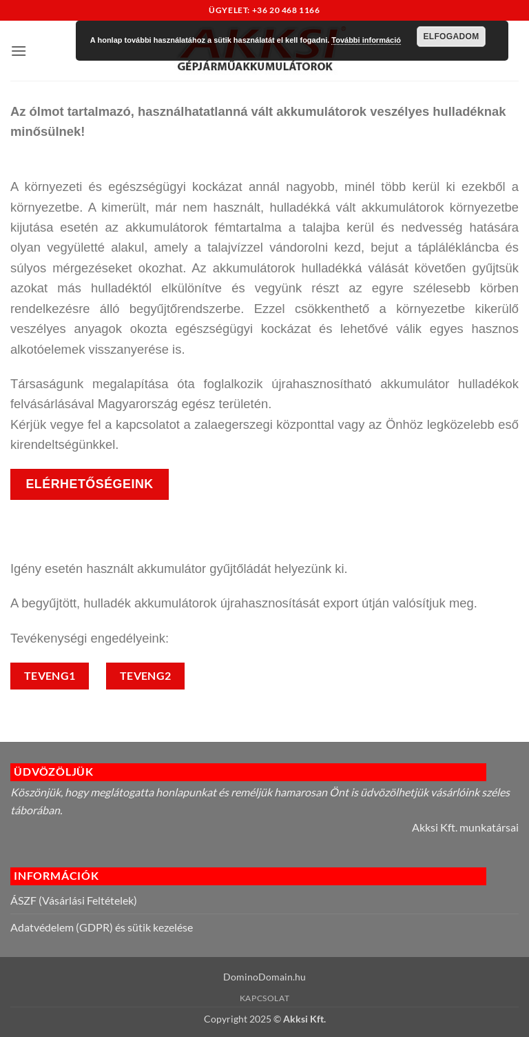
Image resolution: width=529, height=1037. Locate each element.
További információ (366, 40)
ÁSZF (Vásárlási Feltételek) (73, 900)
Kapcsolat (265, 998)
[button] (18, 51)
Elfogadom (451, 36)
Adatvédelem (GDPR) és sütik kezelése (101, 927)
